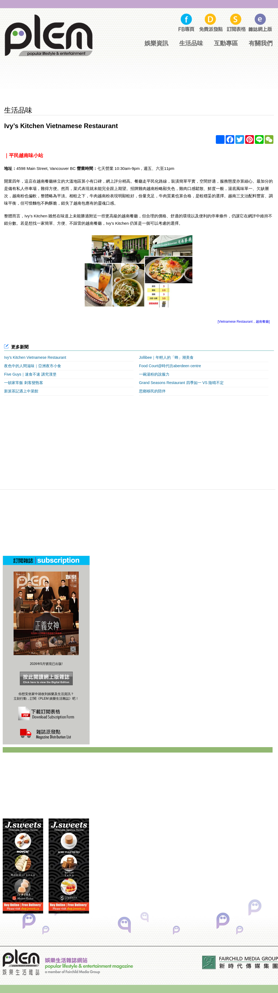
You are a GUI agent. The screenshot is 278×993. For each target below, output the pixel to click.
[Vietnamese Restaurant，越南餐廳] (244, 321)
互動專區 (226, 43)
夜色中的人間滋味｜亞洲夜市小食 (32, 366)
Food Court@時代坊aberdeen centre (170, 366)
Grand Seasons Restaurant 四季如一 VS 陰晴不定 (181, 382)
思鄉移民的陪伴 (152, 391)
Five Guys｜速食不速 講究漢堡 (30, 374)
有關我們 (261, 43)
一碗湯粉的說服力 (154, 374)
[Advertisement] (139, 85)
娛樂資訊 (156, 43)
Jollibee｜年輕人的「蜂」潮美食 (166, 357)
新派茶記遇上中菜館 (21, 391)
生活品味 (191, 43)
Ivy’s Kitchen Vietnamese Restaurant (35, 357)
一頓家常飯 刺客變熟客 (23, 382)
